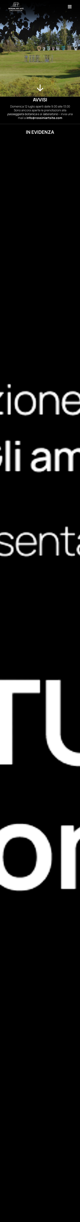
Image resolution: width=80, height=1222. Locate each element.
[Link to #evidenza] (40, 88)
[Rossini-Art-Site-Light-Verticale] (16, 3)
